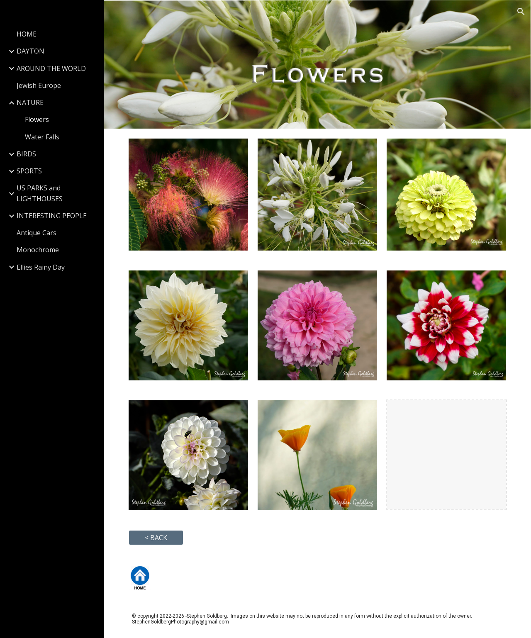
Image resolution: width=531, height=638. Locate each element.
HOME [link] (27, 34)
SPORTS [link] (29, 170)
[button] (521, 12)
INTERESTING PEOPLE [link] (52, 215)
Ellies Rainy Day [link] (41, 267)
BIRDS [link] (26, 153)
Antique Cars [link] (36, 232)
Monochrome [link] (38, 249)
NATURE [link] (30, 102)
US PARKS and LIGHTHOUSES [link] (40, 193)
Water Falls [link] (42, 136)
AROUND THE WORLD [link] (51, 68)
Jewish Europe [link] (39, 85)
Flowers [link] (37, 119)
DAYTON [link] (30, 51)
